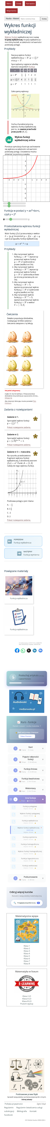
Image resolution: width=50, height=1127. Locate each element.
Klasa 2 (27, 948)
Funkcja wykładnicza (18, 597)
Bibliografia (22, 1111)
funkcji (32, 66)
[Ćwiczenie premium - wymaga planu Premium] (27, 351)
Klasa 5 (27, 956)
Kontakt (33, 1111)
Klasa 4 (27, 953)
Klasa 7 (27, 961)
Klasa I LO (27, 996)
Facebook (8, 1115)
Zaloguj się (8, 398)
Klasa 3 (27, 951)
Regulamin (9, 1107)
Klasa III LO (26, 1001)
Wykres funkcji (11, 37)
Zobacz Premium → (26, 736)
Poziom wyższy (26, 1003)
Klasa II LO (26, 998)
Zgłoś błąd (41, 1104)
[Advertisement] (24, 1033)
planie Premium (25, 679)
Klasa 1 (27, 946)
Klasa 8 (27, 963)
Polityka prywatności (14, 1104)
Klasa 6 (27, 958)
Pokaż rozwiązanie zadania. (19, 427)
